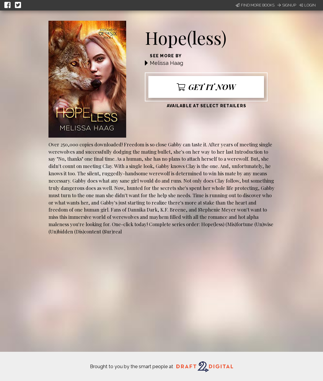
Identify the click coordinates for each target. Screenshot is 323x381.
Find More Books (255, 5)
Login (307, 5)
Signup (286, 5)
